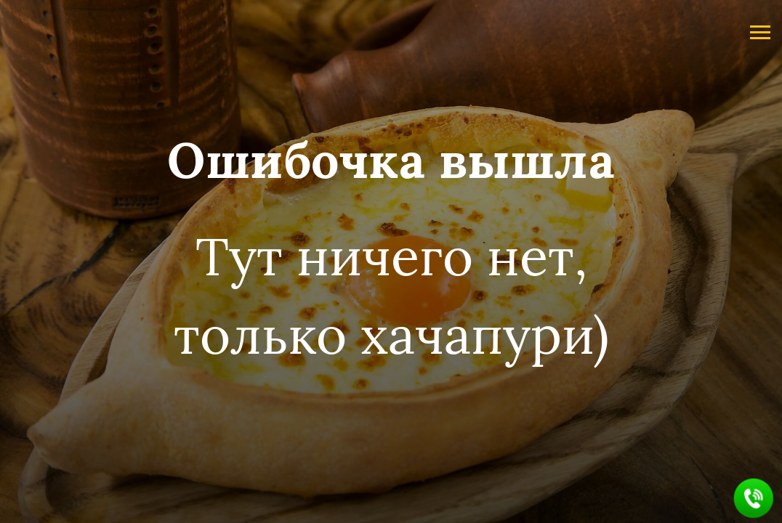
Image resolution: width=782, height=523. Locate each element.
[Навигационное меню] (760, 32)
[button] (754, 499)
